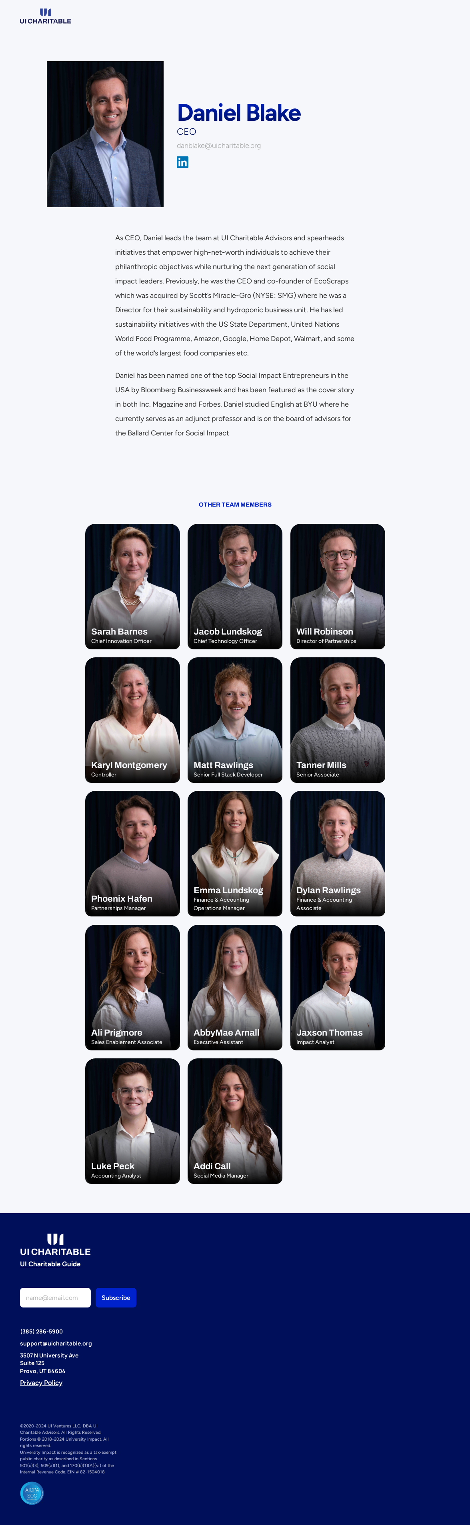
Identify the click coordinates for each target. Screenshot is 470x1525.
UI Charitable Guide (50, 1264)
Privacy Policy (41, 1383)
